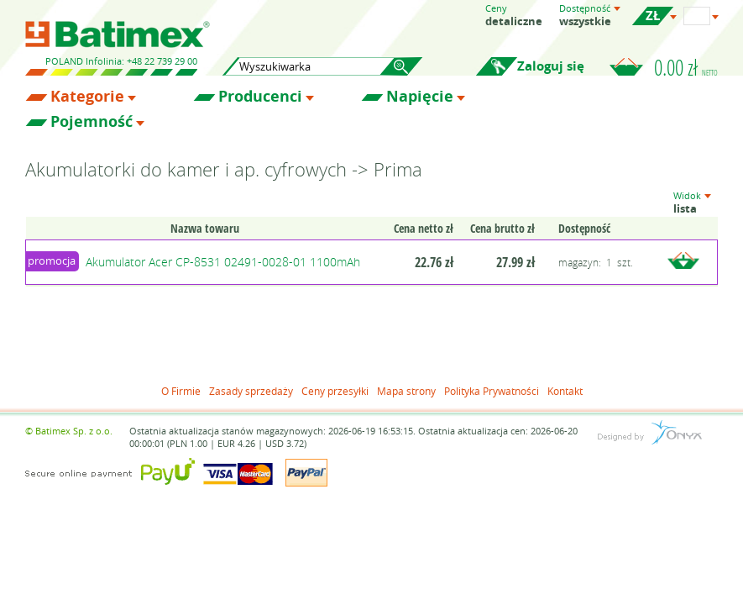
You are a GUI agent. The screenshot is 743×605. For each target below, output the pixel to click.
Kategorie (87, 96)
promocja (52, 260)
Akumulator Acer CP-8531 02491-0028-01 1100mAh (223, 262)
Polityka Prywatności (491, 391)
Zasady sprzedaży (251, 391)
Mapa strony (406, 391)
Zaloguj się (550, 66)
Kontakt (565, 391)
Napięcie (419, 96)
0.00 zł (686, 67)
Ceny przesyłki (335, 391)
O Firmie (181, 391)
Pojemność (91, 121)
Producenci (260, 96)
